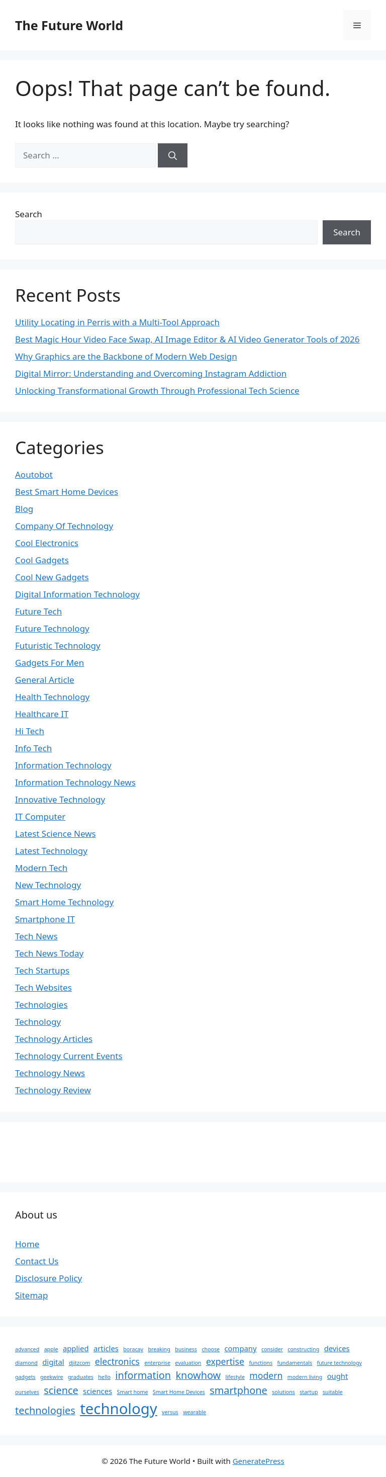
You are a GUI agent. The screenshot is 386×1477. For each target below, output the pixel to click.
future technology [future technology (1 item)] (339, 1362)
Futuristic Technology (58, 645)
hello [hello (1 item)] (104, 1376)
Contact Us (37, 1261)
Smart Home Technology (64, 902)
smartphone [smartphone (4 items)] (238, 1390)
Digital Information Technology (77, 594)
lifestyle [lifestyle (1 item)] (235, 1376)
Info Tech (33, 748)
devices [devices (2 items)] (337, 1348)
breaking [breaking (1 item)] (159, 1349)
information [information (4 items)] (143, 1375)
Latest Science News (55, 833)
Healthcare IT (41, 714)
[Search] (172, 155)
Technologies (41, 1004)
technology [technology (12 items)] (118, 1409)
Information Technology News (75, 782)
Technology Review (53, 1090)
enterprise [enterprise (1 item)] (157, 1362)
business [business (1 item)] (186, 1349)
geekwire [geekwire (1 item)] (51, 1376)
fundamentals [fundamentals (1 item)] (294, 1362)
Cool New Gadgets (52, 577)
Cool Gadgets (42, 560)
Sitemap (31, 1295)
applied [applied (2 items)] (76, 1348)
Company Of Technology (64, 526)
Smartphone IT (45, 919)
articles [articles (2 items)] (106, 1348)
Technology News (50, 1073)
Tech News (36, 936)
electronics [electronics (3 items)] (117, 1361)
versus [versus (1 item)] (170, 1412)
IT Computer (40, 816)
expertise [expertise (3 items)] (225, 1361)
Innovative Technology (60, 799)
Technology (38, 1021)
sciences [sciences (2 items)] (97, 1391)
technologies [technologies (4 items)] (45, 1410)
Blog (24, 508)
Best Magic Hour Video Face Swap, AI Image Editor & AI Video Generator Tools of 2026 (187, 339)
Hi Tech (29, 731)
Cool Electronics (46, 543)
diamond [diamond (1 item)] (26, 1362)
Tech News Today (49, 953)
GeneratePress (258, 1461)
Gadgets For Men (49, 662)
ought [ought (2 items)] (337, 1376)
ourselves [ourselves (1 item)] (27, 1392)
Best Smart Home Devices (66, 491)
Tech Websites (43, 987)
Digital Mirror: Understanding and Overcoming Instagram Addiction (150, 373)
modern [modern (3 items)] (265, 1375)
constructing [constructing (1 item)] (303, 1349)
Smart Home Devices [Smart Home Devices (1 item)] (179, 1392)
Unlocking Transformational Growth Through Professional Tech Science (157, 390)
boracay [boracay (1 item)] (133, 1349)
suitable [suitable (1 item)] (333, 1392)
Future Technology (52, 628)
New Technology (48, 885)
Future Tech (38, 611)
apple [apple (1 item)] (51, 1349)
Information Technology (63, 765)
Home (27, 1244)
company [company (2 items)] (241, 1348)
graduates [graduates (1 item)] (80, 1376)
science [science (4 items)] (61, 1390)
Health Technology (52, 697)
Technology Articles (53, 1039)
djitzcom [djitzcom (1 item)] (79, 1362)
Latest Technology (51, 850)
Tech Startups (42, 970)
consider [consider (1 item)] (272, 1349)
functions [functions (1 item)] (260, 1362)
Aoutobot (34, 474)
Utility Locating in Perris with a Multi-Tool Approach (117, 322)
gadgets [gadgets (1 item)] (25, 1376)
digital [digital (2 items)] (53, 1362)
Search (28, 214)
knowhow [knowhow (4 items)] (198, 1375)
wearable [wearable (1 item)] (194, 1412)
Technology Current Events (69, 1056)
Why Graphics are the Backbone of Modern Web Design (126, 356)
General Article (44, 679)
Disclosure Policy (48, 1278)
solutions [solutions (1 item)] (283, 1392)
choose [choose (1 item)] (211, 1349)
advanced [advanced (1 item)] (27, 1349)
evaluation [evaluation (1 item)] (188, 1362)
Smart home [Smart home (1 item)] (132, 1392)
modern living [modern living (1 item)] (305, 1376)
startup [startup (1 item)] (309, 1392)
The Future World (69, 25)
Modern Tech (41, 868)
